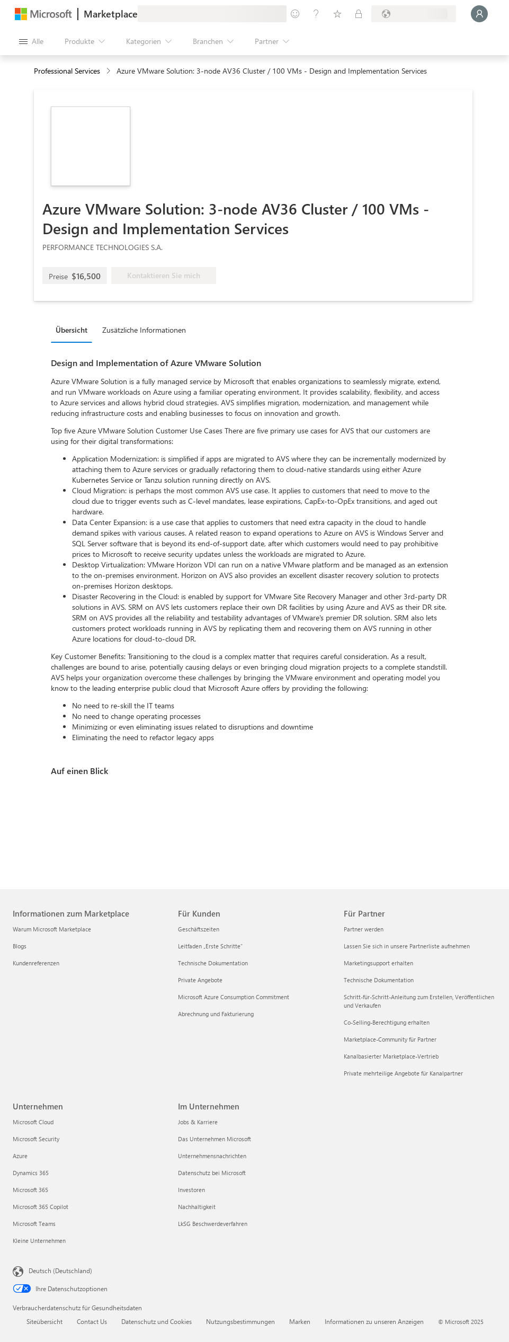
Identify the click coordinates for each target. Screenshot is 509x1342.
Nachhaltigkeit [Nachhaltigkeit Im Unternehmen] (197, 1207)
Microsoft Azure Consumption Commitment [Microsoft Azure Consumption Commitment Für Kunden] (233, 997)
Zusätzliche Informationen (144, 330)
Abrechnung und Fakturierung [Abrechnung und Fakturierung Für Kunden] (216, 1014)
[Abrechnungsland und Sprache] (413, 13)
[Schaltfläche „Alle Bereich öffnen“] (31, 41)
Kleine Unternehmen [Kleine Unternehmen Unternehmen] (39, 1241)
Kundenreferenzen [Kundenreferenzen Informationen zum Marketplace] (36, 963)
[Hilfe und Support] (316, 14)
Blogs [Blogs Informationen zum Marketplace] (19, 946)
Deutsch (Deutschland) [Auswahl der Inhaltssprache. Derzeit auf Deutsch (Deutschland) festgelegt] (60, 1270)
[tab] (74, 329)
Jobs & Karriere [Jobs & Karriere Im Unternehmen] (198, 1122)
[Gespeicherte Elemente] (337, 14)
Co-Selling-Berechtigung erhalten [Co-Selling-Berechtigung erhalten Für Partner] (387, 1022)
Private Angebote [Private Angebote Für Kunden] (200, 980)
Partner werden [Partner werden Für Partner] (363, 929)
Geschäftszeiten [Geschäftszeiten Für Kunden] (198, 929)
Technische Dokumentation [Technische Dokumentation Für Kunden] (213, 963)
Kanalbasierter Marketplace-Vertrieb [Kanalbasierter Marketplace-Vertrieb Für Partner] (391, 1056)
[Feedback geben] (295, 14)
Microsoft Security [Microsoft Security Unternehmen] (36, 1139)
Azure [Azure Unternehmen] (20, 1156)
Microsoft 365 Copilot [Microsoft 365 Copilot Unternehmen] (40, 1207)
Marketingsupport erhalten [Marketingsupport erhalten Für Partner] (378, 963)
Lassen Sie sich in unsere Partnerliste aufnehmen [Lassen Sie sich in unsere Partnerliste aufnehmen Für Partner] (407, 946)
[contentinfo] (109, 71)
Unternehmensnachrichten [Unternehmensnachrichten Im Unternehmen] (212, 1156)
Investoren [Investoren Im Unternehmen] (191, 1190)
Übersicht (71, 330)
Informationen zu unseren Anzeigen (374, 1321)
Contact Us (92, 1321)
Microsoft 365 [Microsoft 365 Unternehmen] (30, 1190)
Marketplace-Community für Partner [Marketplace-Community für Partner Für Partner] (390, 1039)
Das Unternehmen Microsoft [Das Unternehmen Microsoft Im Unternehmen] (214, 1139)
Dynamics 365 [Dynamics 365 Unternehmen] (31, 1173)
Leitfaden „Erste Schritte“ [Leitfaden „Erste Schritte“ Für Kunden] (210, 946)
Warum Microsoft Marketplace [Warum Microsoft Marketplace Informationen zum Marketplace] (52, 929)
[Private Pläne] (358, 14)
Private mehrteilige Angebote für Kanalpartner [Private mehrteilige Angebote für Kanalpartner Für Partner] (403, 1073)
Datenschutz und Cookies (156, 1321)
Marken (299, 1321)
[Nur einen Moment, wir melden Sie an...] (479, 13)
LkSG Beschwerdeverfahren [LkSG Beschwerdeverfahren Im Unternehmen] (212, 1224)
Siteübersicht (44, 1321)
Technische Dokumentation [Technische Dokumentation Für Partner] (379, 980)
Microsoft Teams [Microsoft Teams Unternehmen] (34, 1224)
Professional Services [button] (67, 71)
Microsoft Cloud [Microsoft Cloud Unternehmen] (33, 1122)
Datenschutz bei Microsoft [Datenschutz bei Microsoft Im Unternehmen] (212, 1173)
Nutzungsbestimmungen (240, 1321)
